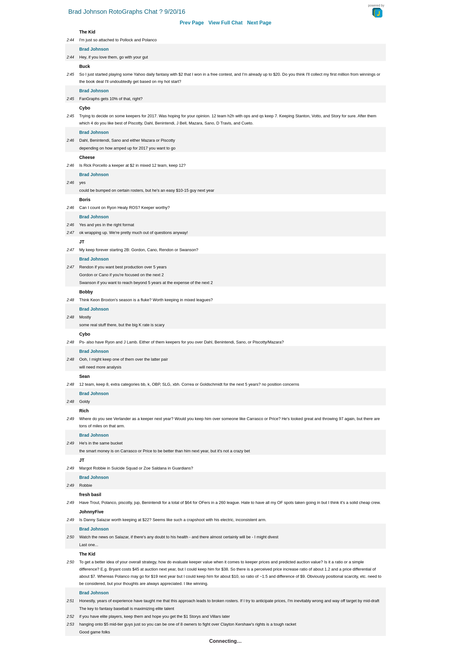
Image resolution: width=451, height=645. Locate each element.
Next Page (259, 22)
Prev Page (192, 22)
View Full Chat (225, 22)
